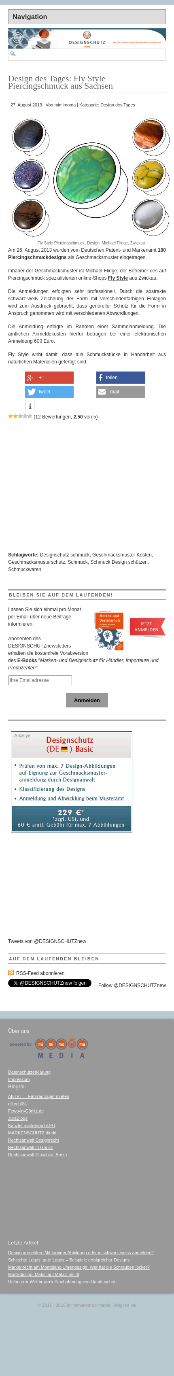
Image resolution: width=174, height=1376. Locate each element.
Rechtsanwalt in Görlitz (30, 1147)
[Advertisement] (73, 111)
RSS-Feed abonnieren (40, 973)
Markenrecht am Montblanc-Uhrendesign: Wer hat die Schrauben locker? (79, 1267)
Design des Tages (117, 104)
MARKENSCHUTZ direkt (32, 1132)
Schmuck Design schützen (118, 562)
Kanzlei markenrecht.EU (31, 1125)
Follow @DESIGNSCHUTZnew (132, 985)
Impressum (19, 1079)
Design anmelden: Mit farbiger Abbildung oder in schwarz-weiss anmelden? (81, 1252)
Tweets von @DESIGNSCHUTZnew (47, 941)
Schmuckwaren (24, 569)
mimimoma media (91, 1305)
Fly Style (118, 278)
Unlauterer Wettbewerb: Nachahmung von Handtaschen (62, 1281)
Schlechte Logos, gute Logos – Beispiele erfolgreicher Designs (68, 1259)
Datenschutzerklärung (29, 1072)
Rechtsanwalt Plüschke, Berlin (37, 1154)
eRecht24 (17, 1103)
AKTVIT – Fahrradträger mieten (38, 1096)
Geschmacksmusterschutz (36, 562)
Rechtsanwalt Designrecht (33, 1140)
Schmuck (77, 562)
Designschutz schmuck (65, 555)
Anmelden (87, 700)
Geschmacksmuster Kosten (122, 555)
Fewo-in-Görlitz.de (26, 1110)
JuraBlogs (18, 1118)
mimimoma (65, 104)
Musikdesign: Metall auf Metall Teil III (43, 1274)
